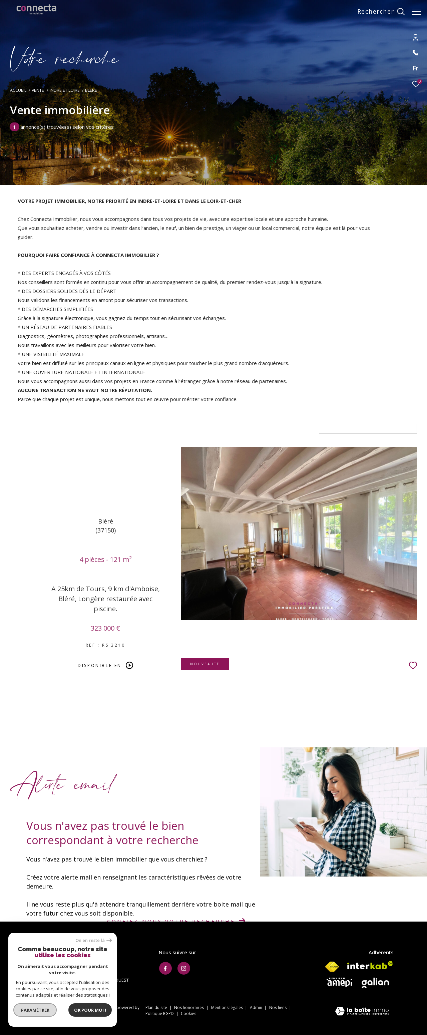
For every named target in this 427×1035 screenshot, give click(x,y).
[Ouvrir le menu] (416, 11)
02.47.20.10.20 (47, 964)
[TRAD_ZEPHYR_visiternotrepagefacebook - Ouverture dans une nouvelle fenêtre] (165, 968)
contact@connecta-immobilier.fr (65, 972)
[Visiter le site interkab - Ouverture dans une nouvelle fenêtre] (370, 965)
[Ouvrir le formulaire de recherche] (377, 12)
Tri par (307, 428)
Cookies (188, 1013)
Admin (256, 1007)
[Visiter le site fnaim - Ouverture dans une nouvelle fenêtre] (332, 967)
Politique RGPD (159, 1013)
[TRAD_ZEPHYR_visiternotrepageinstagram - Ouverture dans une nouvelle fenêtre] (183, 968)
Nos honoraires (189, 1007)
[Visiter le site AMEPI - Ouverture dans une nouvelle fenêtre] (339, 982)
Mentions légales (227, 1007)
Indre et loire (65, 90)
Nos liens (278, 1007)
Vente (38, 90)
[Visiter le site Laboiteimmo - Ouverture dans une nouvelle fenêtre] (362, 1012)
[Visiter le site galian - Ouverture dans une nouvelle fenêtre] (375, 983)
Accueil (18, 90)
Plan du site (156, 1007)
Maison (28, 428)
